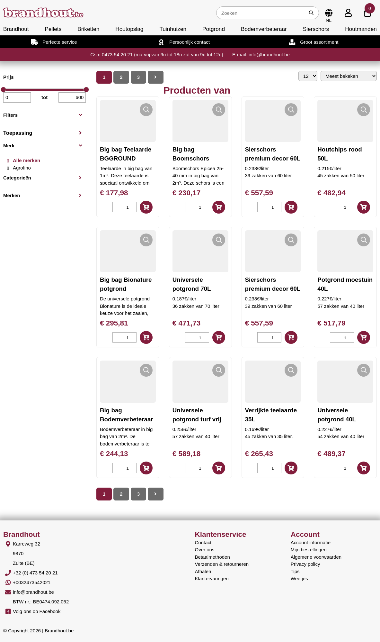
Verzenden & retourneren (222, 564)
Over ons (205, 549)
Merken (11, 195)
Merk (8, 145)
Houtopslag (129, 29)
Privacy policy (305, 564)
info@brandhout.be (33, 592)
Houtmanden (361, 29)
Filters (10, 115)
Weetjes (299, 578)
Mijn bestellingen (309, 549)
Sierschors (316, 29)
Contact (203, 542)
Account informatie (311, 542)
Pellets (53, 29)
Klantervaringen (212, 578)
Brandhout (16, 29)
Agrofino (22, 167)
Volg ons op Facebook (36, 611)
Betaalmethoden (212, 557)
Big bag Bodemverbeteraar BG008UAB (126, 419)
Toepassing (17, 133)
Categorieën (17, 177)
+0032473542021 (31, 582)
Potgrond (213, 29)
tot (44, 97)
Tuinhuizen (172, 29)
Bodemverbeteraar (264, 29)
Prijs (8, 77)
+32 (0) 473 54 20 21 (35, 572)
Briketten (88, 29)
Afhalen (203, 571)
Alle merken (26, 160)
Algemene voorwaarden (316, 557)
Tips (295, 571)
